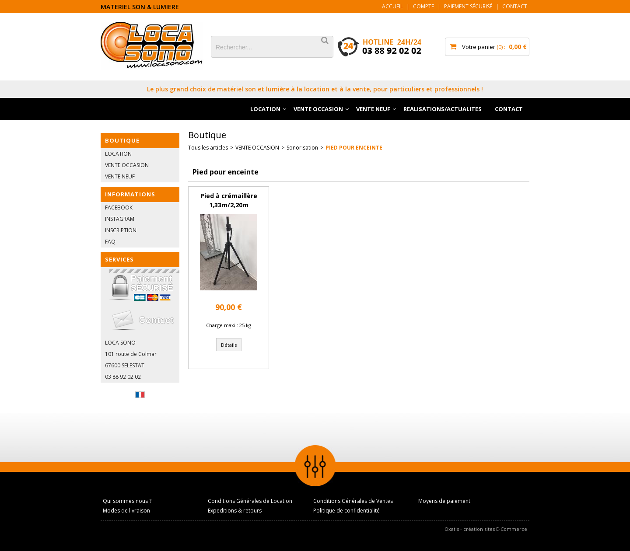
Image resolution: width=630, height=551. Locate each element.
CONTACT (509, 109)
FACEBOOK (119, 207)
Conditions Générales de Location (250, 501)
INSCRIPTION (120, 230)
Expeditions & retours (235, 510)
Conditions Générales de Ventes (353, 501)
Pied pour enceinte (354, 147)
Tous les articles (208, 147)
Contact (514, 6)
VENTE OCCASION (318, 109)
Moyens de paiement (444, 501)
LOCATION (265, 109)
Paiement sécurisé (468, 6)
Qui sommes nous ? (127, 501)
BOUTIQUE (122, 140)
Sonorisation (302, 147)
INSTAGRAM (119, 219)
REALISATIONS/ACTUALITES (442, 109)
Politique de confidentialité (346, 510)
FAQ (110, 241)
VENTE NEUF (373, 109)
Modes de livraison (126, 510)
